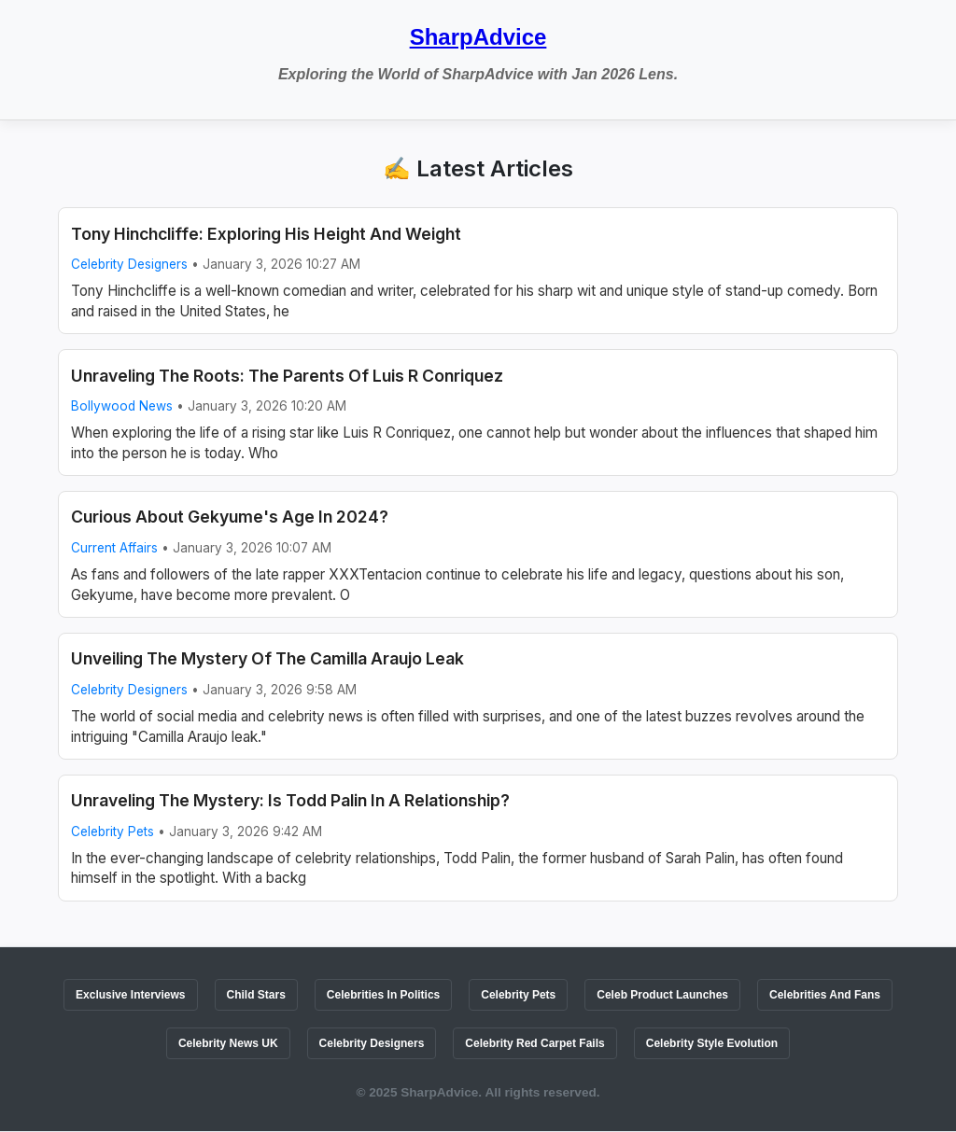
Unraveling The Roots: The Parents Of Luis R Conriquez (287, 375)
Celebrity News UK (228, 1043)
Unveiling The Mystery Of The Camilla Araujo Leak (267, 658)
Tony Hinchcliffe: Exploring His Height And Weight (266, 234)
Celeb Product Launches (662, 994)
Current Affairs (114, 547)
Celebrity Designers (129, 264)
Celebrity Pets (112, 831)
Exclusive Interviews (130, 994)
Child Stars (256, 994)
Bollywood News (122, 405)
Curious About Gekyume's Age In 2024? (229, 516)
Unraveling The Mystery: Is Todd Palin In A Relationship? (290, 800)
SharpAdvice (478, 36)
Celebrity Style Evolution (712, 1043)
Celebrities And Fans (824, 994)
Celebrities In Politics (383, 994)
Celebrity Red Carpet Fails (534, 1043)
